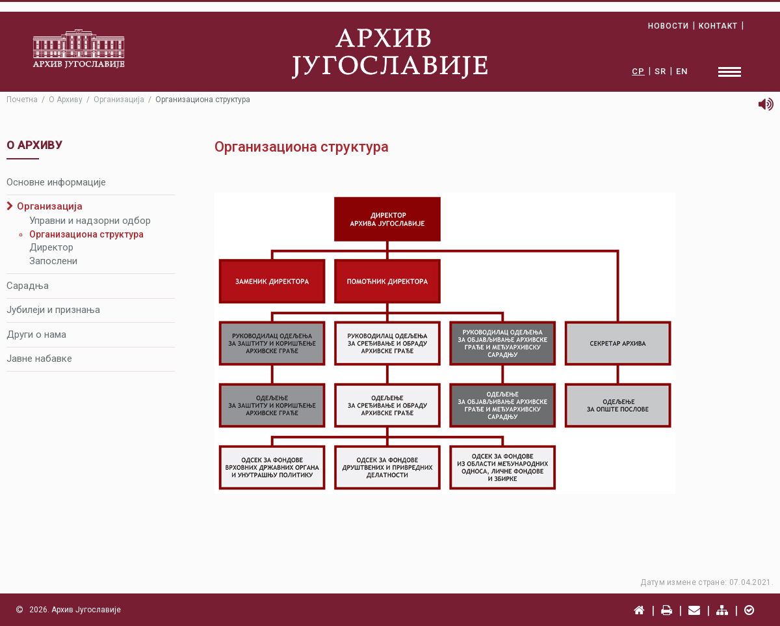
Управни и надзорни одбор (90, 220)
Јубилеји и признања (53, 310)
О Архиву (66, 99)
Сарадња (27, 286)
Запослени (53, 261)
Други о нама (36, 334)
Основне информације (56, 182)
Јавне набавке (39, 358)
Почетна (22, 99)
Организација (119, 99)
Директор (51, 247)
